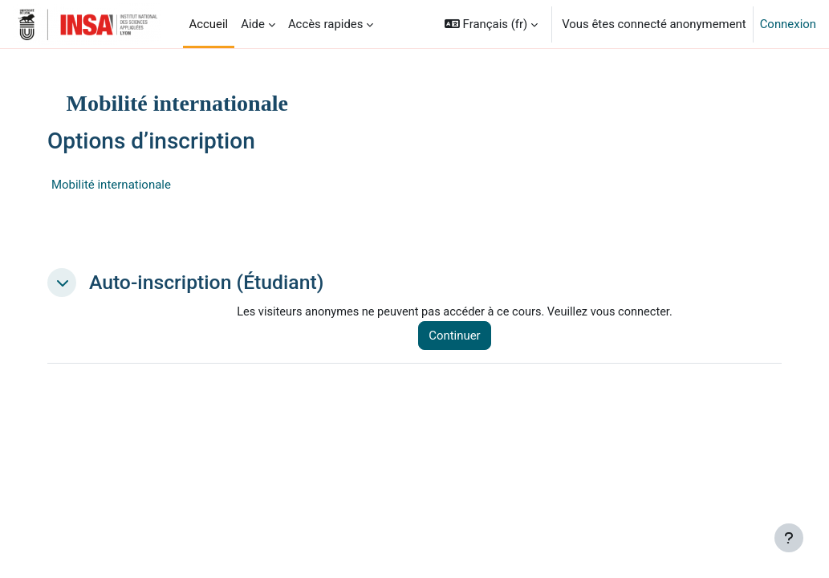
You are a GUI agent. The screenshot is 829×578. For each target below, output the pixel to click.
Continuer (474, 336)
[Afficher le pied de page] (788, 537)
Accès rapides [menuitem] (326, 24)
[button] (491, 24)
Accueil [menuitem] (209, 24)
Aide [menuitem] (253, 24)
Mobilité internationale (139, 184)
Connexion (788, 24)
